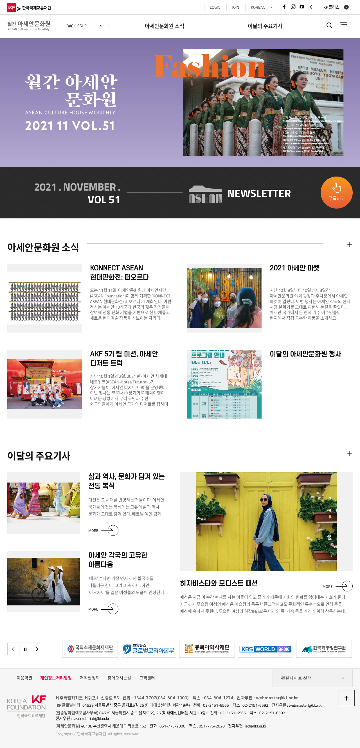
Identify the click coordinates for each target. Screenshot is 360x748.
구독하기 (336, 198)
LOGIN (215, 7)
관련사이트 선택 (313, 678)
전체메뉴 (343, 24)
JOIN (235, 7)
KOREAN (258, 7)
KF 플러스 (331, 7)
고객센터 (147, 678)
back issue (76, 26)
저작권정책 (90, 678)
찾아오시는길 (119, 678)
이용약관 (24, 678)
